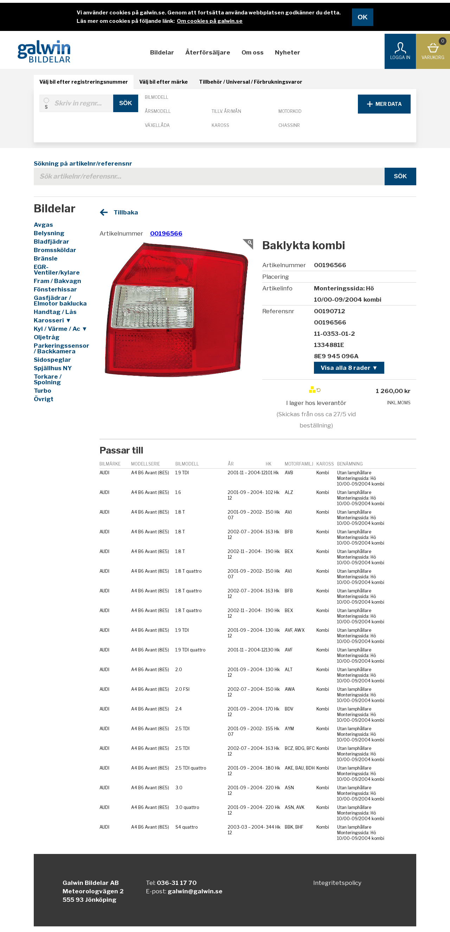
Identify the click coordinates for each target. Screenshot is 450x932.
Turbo (42, 390)
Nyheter (287, 52)
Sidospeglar (52, 359)
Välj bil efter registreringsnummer (83, 82)
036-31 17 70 (177, 882)
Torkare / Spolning (48, 379)
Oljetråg (46, 337)
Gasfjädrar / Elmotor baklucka (60, 300)
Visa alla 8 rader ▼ (349, 367)
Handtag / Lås (55, 311)
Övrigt (43, 399)
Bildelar (162, 52)
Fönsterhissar (55, 289)
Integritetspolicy (337, 882)
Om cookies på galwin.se (210, 21)
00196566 (166, 233)
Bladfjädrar (51, 241)
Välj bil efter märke (163, 82)
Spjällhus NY (53, 368)
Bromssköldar (55, 249)
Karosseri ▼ (52, 320)
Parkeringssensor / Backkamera (61, 348)
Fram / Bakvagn (57, 280)
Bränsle (46, 258)
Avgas (43, 224)
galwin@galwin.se (195, 891)
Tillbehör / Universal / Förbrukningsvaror (250, 82)
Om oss (253, 52)
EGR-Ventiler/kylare (57, 269)
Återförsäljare (207, 52)
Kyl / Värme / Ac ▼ (61, 328)
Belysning (49, 233)
